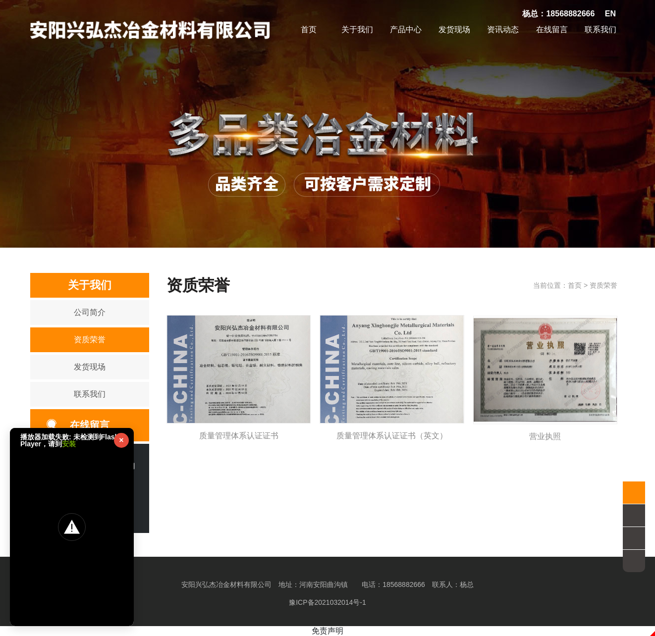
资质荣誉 (90, 339)
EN (610, 13)
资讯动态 (503, 29)
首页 (309, 29)
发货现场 (454, 29)
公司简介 (90, 312)
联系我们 (600, 29)
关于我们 (357, 29)
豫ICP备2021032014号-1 (327, 602)
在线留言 (552, 29)
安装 (69, 444)
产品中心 (406, 29)
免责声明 (327, 631)
